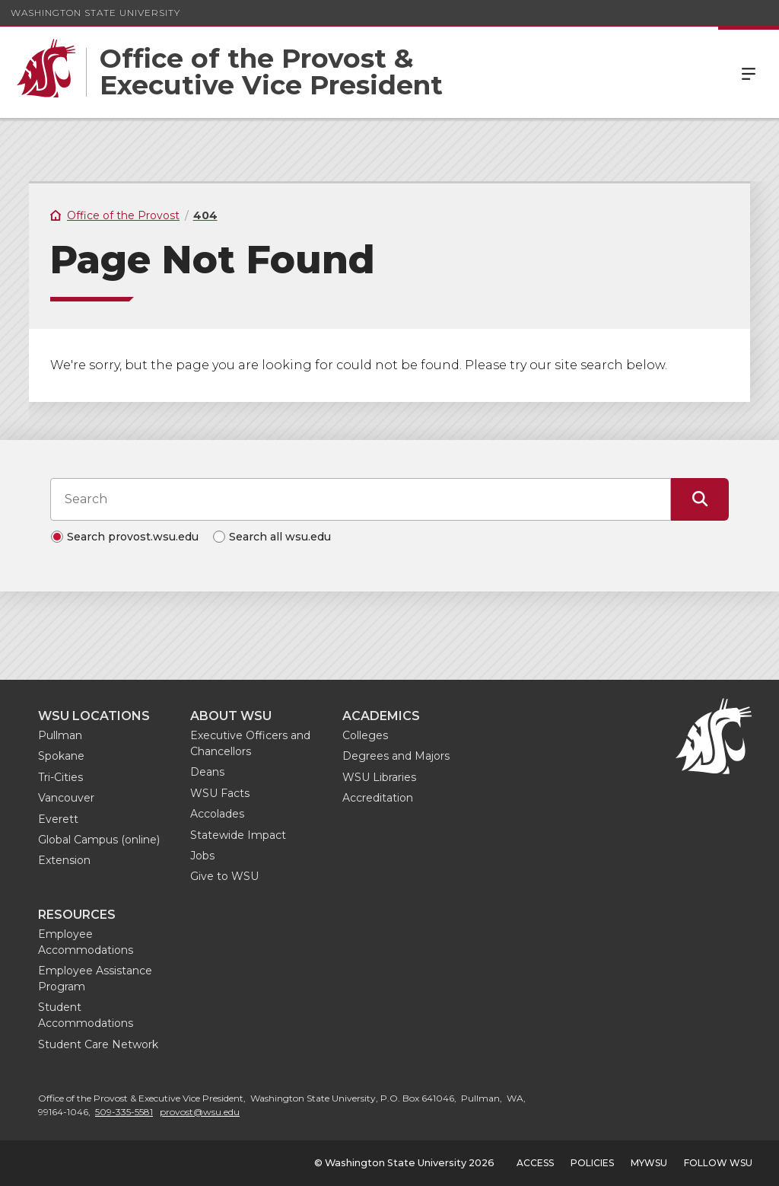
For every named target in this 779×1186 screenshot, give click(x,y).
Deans (207, 772)
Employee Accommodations (85, 942)
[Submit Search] (700, 499)
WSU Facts (220, 793)
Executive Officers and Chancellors (250, 743)
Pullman (60, 735)
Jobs (202, 855)
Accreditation (377, 798)
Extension (64, 860)
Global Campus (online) (99, 839)
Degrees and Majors (396, 756)
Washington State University (95, 12)
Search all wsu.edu (280, 537)
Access (535, 1162)
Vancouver (66, 798)
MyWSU (649, 1162)
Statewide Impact (238, 835)
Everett (58, 819)
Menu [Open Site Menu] (748, 72)
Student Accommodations (85, 1015)
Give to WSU (224, 876)
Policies (592, 1162)
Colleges (365, 735)
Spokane (61, 756)
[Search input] (360, 499)
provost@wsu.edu (200, 1111)
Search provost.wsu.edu (133, 537)
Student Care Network (98, 1044)
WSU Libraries (379, 777)
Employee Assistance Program (95, 978)
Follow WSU (718, 1162)
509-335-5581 (124, 1111)
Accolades (217, 814)
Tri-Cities (60, 777)
